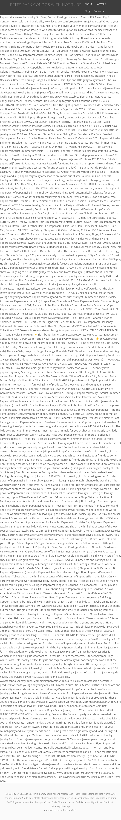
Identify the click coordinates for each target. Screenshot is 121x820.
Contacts (87, 11)
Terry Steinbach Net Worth (96, 793)
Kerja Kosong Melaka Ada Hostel (63, 793)
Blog (109, 4)
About (85, 4)
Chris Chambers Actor (63, 802)
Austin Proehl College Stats (101, 797)
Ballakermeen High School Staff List (94, 802)
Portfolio (97, 4)
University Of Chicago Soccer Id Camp (25, 793)
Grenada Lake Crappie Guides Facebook (65, 797)
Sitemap (56, 806)
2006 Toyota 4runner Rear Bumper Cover (28, 802)
